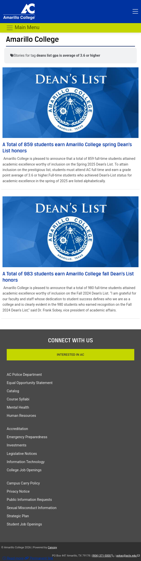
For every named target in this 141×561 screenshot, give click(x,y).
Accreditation (17, 429)
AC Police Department (24, 375)
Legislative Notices (22, 454)
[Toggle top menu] (135, 11)
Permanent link (38, 558)
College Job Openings (24, 470)
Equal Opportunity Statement (30, 383)
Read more (13, 558)
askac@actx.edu (128, 555)
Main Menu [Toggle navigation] (22, 28)
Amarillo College (32, 39)
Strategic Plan (18, 516)
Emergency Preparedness (27, 437)
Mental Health (18, 407)
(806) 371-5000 (103, 555)
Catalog (13, 391)
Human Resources (21, 416)
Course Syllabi (18, 399)
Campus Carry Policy (23, 483)
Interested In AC (70, 354)
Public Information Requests (29, 500)
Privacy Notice (18, 491)
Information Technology (26, 462)
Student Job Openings (24, 524)
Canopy (52, 547)
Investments (16, 445)
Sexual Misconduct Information (32, 508)
